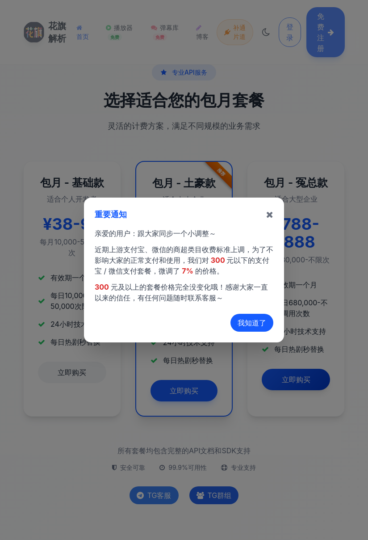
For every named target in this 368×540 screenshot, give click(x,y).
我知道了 (252, 322)
